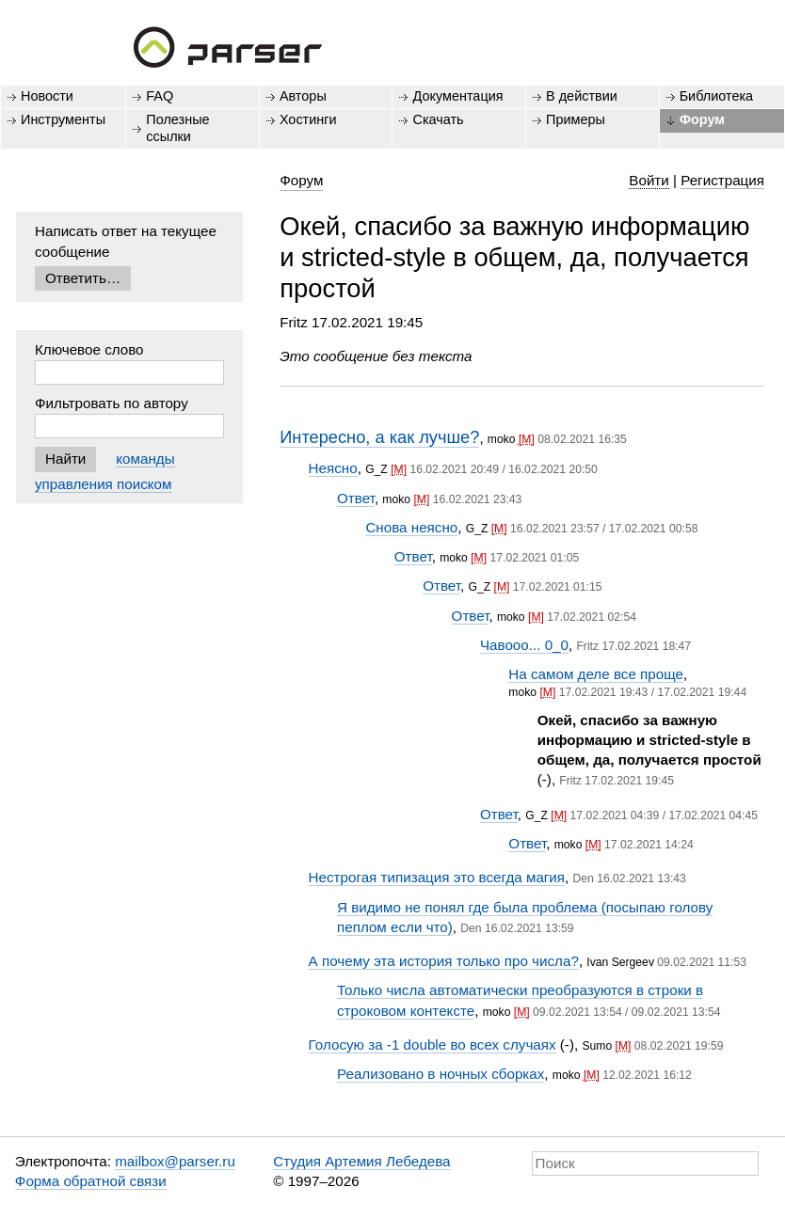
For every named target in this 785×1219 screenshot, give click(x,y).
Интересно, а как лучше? (379, 437)
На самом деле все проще (595, 674)
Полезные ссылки (177, 127)
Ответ (356, 498)
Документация (457, 95)
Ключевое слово (89, 349)
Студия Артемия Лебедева (361, 1161)
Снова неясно (411, 527)
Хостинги (308, 119)
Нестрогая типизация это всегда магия (437, 877)
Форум (702, 119)
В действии (581, 95)
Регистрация (722, 180)
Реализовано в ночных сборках (440, 1074)
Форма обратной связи (91, 1181)
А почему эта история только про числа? (444, 961)
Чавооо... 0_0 (524, 645)
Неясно (333, 468)
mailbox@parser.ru (175, 1161)
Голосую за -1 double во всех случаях (432, 1045)
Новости (47, 95)
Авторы (303, 95)
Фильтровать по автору (111, 403)
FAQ (159, 95)
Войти (649, 180)
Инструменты (63, 119)
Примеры (575, 119)
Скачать (437, 119)
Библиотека (717, 95)
